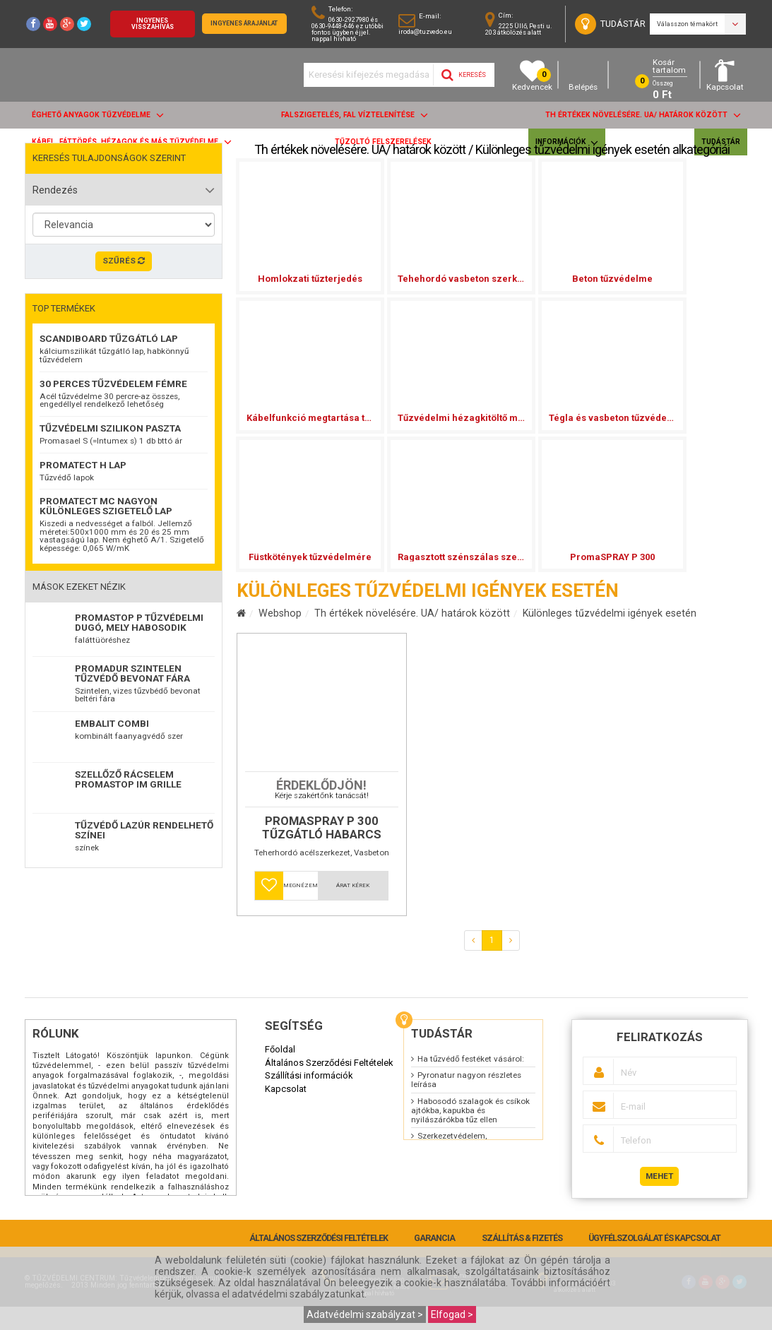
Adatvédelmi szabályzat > (365, 1314)
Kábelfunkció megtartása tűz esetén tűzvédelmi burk (310, 417)
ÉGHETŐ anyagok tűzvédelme (98, 115)
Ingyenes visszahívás (152, 23)
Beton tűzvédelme (612, 278)
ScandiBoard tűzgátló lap (109, 338)
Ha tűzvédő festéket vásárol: (470, 1082)
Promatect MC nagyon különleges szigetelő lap (106, 505)
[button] (269, 909)
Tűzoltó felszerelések (383, 141)
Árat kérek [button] (352, 909)
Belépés (583, 75)
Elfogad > (452, 1314)
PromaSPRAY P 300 (612, 557)
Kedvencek (532, 75)
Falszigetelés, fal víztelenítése (354, 115)
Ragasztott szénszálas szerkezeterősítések (461, 557)
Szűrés (123, 261)
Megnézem (300, 909)
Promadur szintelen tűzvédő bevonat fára (132, 673)
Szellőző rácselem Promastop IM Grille (128, 779)
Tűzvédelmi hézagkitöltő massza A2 (461, 417)
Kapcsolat (725, 75)
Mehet (659, 1199)
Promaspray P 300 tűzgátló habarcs (321, 851)
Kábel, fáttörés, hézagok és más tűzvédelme (132, 142)
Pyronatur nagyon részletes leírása (466, 1102)
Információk (566, 142)
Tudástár (720, 142)
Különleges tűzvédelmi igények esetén (609, 613)
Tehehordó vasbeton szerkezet (461, 278)
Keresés (463, 75)
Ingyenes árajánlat (244, 23)
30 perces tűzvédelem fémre (113, 383)
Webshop (280, 613)
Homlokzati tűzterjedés (310, 278)
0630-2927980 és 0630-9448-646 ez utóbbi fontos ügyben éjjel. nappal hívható (347, 29)
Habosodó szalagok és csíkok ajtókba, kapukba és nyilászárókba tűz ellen (470, 1134)
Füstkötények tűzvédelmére (310, 557)
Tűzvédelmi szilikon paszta (110, 428)
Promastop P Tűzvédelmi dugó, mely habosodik (139, 622)
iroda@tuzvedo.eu (425, 31)
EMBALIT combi (112, 723)
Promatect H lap (83, 464)
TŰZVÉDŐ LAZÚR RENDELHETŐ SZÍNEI (144, 830)
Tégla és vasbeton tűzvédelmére (612, 417)
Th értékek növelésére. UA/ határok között (643, 115)
